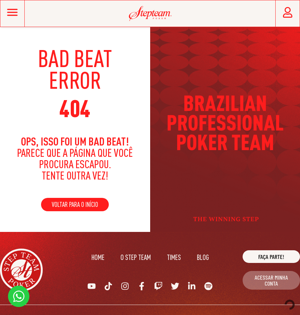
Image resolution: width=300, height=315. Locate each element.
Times (174, 257)
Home (97, 257)
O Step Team (135, 257)
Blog (203, 257)
